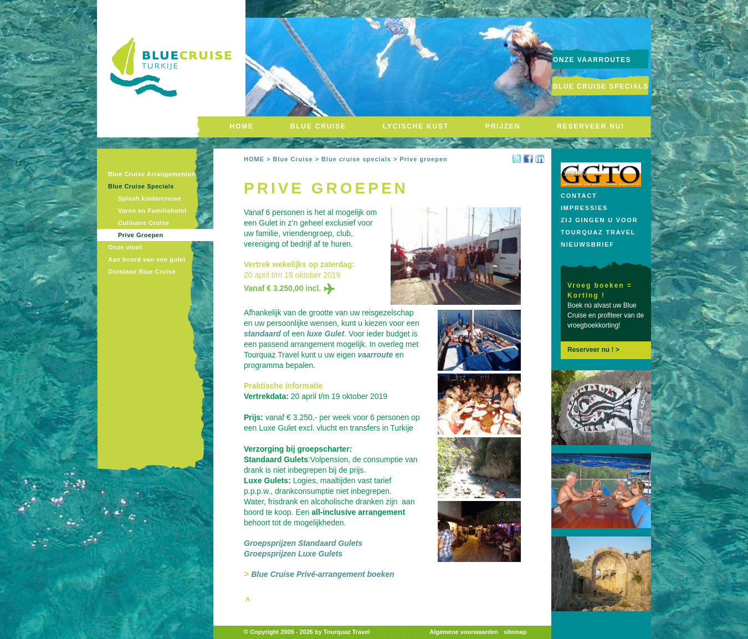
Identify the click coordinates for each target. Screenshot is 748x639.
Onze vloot (125, 247)
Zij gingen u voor (599, 220)
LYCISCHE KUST (416, 126)
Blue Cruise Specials (601, 86)
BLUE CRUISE (318, 126)
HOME (242, 126)
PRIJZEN (502, 126)
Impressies (584, 208)
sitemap (515, 631)
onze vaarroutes (592, 60)
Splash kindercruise (149, 198)
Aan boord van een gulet (147, 259)
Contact (579, 195)
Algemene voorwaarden (463, 631)
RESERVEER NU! (590, 126)
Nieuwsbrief (587, 244)
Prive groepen (423, 159)
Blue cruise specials (356, 159)
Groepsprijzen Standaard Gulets (303, 543)
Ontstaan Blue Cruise (142, 271)
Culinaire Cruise (143, 222)
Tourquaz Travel (598, 232)
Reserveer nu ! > (593, 350)
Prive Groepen (140, 235)
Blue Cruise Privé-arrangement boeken (322, 574)
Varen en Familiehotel (152, 210)
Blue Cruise (292, 159)
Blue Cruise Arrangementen (152, 174)
